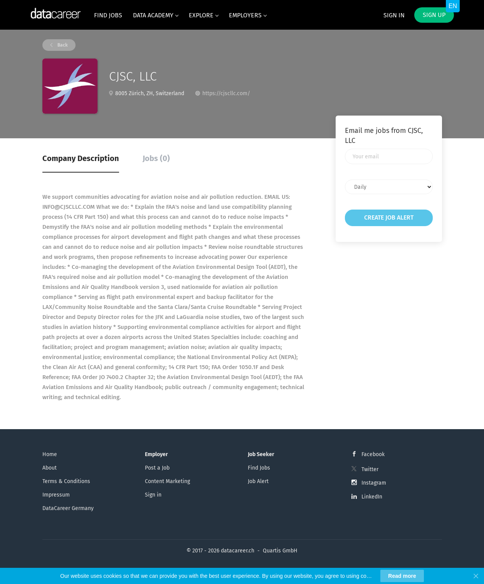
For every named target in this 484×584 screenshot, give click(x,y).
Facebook (373, 454)
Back (62, 45)
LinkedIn (371, 496)
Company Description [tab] (80, 158)
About (49, 468)
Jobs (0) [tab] (156, 158)
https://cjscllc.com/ (226, 93)
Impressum (56, 495)
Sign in (394, 15)
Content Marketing (167, 481)
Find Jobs (259, 468)
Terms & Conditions (66, 481)
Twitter (369, 469)
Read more (402, 576)
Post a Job (157, 468)
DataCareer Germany (68, 508)
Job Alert (258, 481)
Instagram (373, 483)
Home (49, 454)
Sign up (434, 14)
